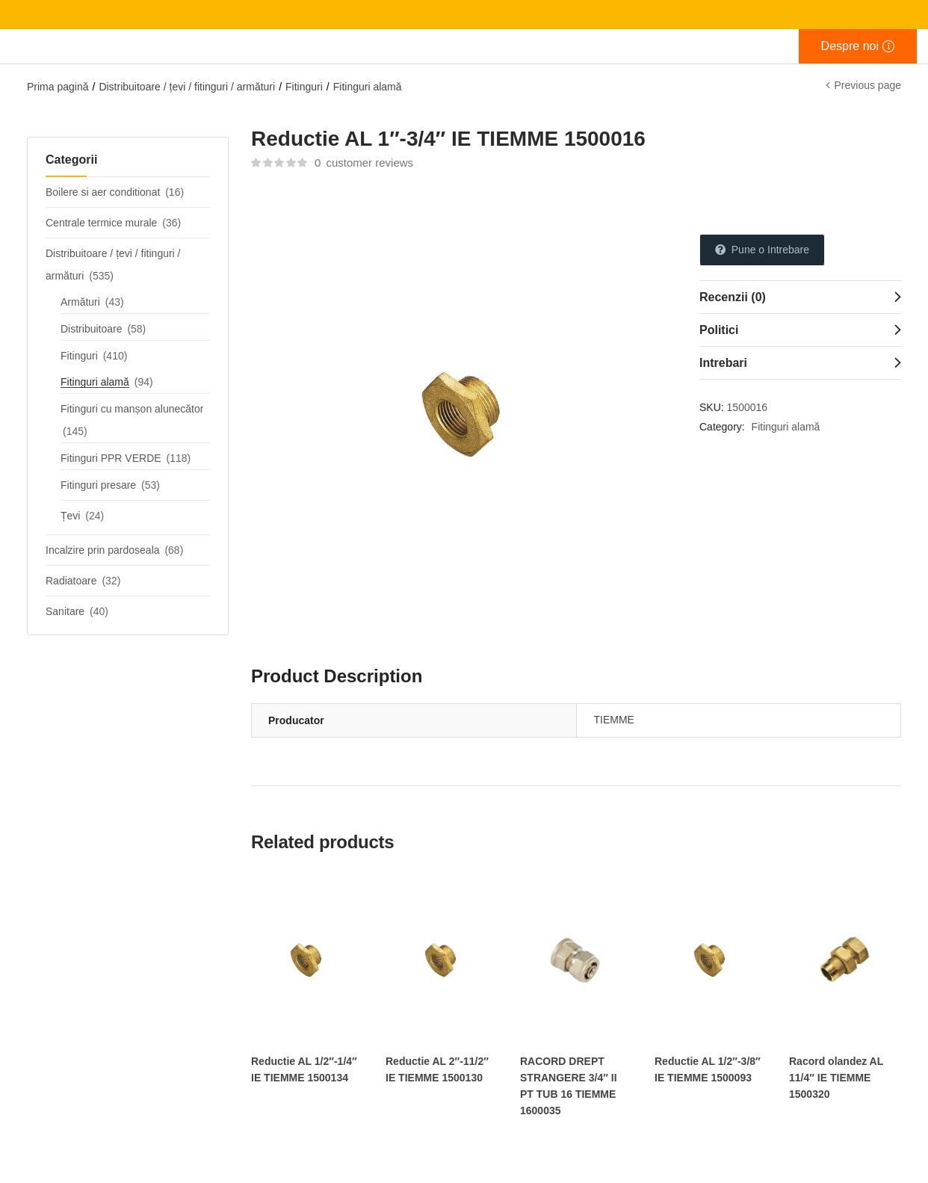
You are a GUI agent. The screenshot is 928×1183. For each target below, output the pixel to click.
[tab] (800, 296)
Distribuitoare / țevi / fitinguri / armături (187, 87)
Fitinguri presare (98, 485)
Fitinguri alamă (367, 87)
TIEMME (614, 720)
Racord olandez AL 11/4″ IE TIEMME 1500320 (836, 1077)
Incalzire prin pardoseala (103, 550)
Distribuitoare (91, 329)
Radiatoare (71, 581)
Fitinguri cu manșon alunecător (132, 409)
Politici (718, 330)
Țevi (70, 516)
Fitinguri (304, 87)
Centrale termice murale (101, 223)
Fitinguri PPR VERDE (111, 458)
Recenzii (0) (732, 297)
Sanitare (65, 611)
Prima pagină (58, 87)
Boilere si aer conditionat (103, 192)
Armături (80, 302)
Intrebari (723, 362)
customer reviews (364, 162)
